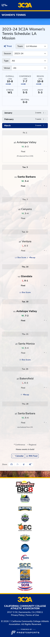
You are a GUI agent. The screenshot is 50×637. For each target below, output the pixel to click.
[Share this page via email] (24, 464)
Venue (7, 68)
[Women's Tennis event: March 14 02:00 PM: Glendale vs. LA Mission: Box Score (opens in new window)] (25, 292)
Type (6, 60)
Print (8, 46)
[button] (25, 113)
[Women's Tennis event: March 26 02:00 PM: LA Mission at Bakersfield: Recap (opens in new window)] (25, 394)
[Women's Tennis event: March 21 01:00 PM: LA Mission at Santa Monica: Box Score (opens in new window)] (25, 359)
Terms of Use (32, 615)
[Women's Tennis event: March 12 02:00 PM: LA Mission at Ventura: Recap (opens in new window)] (31, 257)
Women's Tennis (14, 15)
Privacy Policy (17, 615)
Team (20, 46)
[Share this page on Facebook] (11, 464)
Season (7, 53)
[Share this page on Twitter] (18, 464)
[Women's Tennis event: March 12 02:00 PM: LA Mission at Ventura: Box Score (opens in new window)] (20, 257)
